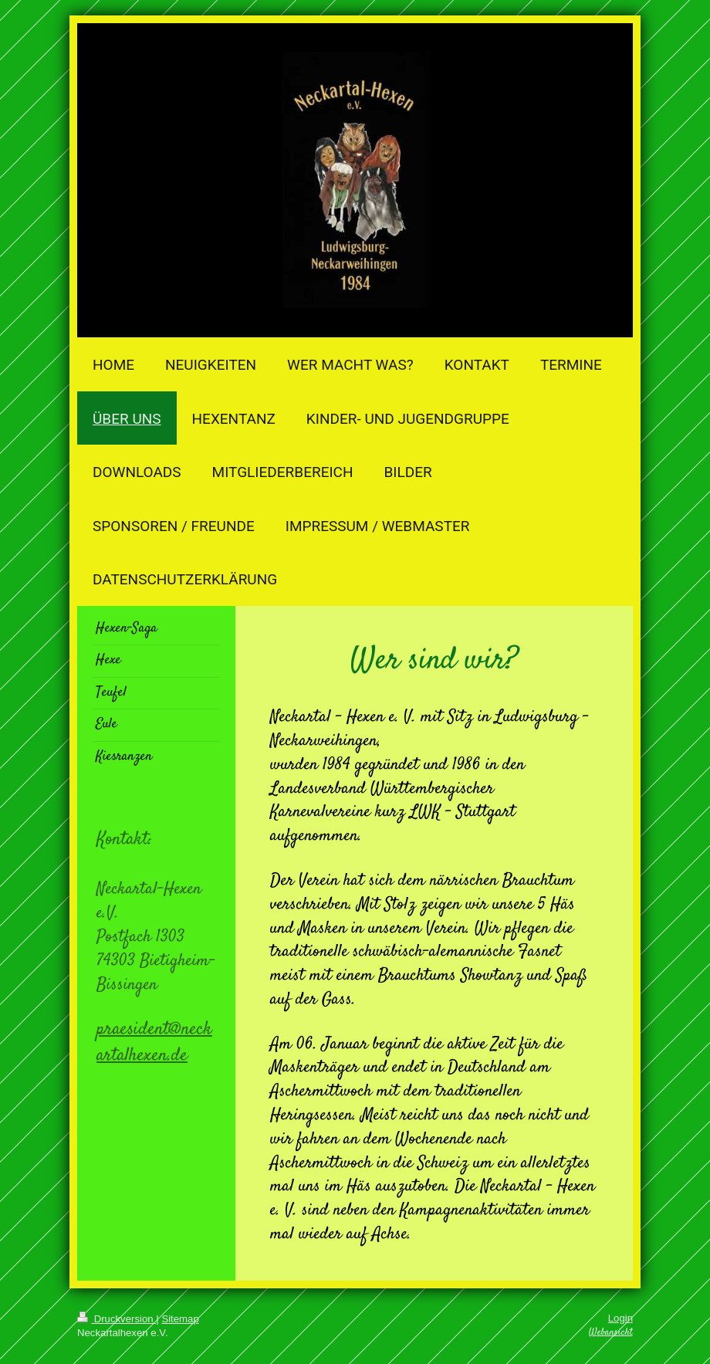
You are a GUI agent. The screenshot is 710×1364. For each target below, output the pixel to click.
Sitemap (179, 1319)
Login (620, 1318)
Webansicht (611, 1332)
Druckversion (116, 1319)
